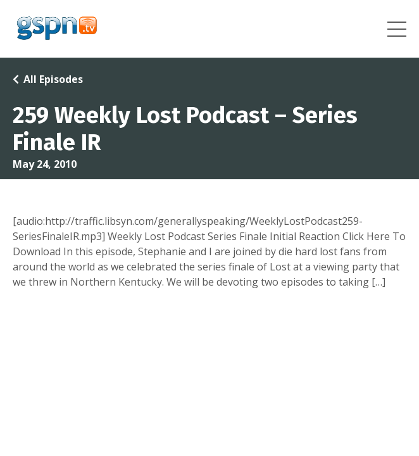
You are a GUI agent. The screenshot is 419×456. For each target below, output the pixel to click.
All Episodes (53, 79)
